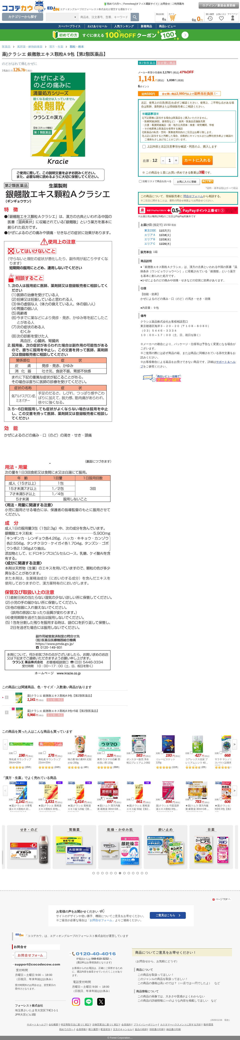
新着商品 (146, 26)
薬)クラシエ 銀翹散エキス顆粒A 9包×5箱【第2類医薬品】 (63, 710)
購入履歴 (93, 1029)
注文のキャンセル (122, 1029)
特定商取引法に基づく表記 (75, 1024)
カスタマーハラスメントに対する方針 (180, 1024)
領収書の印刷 (156, 1029)
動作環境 (208, 1024)
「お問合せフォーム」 (101, 920)
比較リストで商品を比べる (157, 181)
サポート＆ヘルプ (36, 1024)
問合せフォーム (193, 196)
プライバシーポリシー (146, 1024)
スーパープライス (69, 26)
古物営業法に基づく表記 (105, 1024)
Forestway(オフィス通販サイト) (140, 3)
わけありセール (97, 26)
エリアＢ (150, 239)
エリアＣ (150, 243)
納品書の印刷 (173, 1029)
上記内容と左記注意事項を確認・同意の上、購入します (182, 146)
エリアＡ (150, 234)
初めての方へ (112, 3)
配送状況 (105, 1029)
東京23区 (150, 230)
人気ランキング (124, 26)
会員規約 (126, 1024)
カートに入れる (197, 160)
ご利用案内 (178, 3)
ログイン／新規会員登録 (218, 5)
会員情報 (81, 1029)
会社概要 (53, 1024)
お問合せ (165, 3)
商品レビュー (167, 26)
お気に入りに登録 (186, 181)
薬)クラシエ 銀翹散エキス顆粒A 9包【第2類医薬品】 (60, 695)
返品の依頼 (141, 1029)
